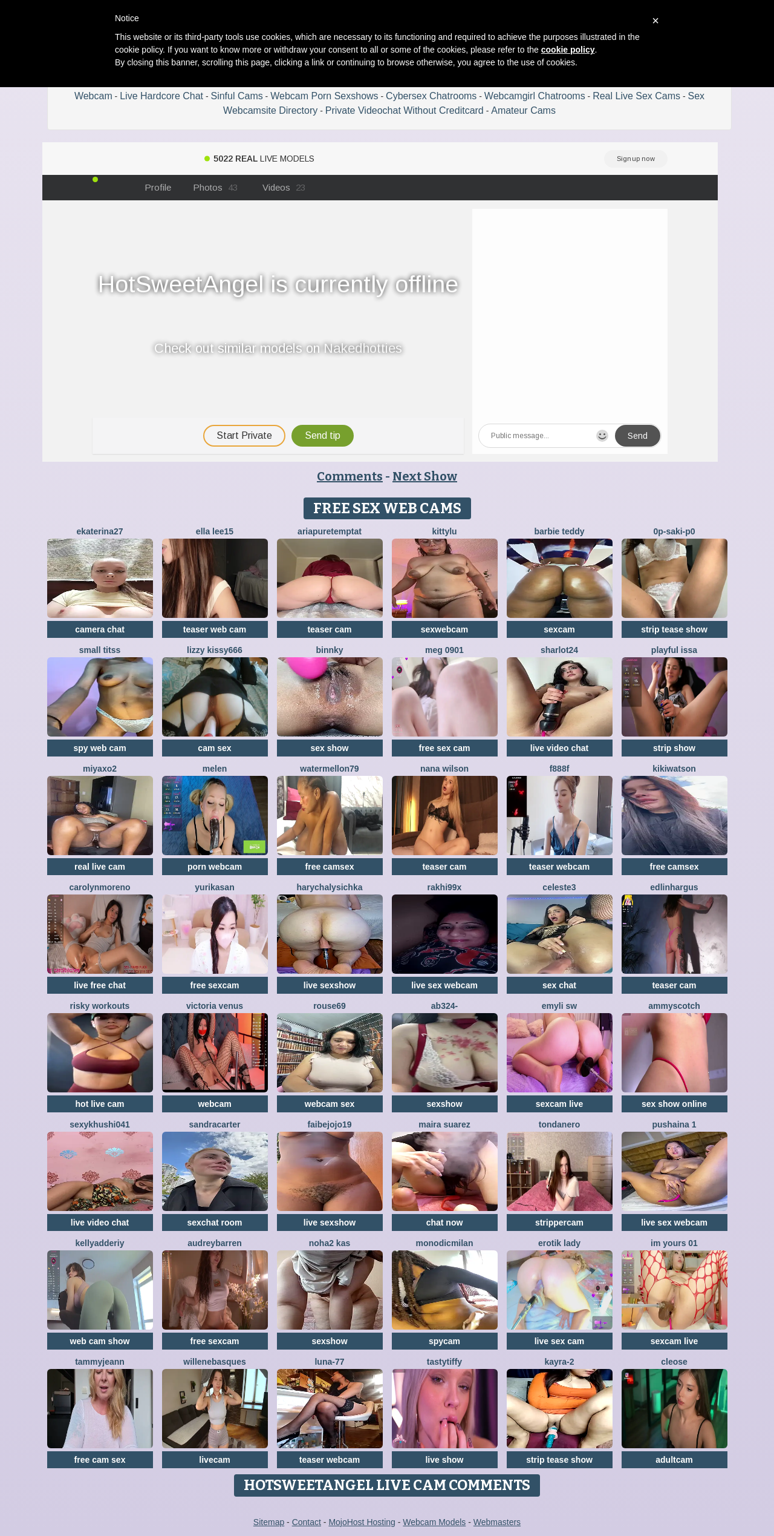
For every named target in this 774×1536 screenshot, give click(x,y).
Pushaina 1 (674, 1124)
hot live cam (100, 1104)
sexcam (559, 629)
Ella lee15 (214, 531)
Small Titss (99, 650)
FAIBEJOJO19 (329, 1124)
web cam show (100, 1341)
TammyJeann (100, 1362)
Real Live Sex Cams (636, 96)
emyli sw (559, 1006)
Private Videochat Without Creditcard (404, 110)
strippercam (559, 1222)
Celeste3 (559, 887)
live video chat (559, 748)
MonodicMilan (444, 1243)
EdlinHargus (674, 887)
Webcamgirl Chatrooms (534, 96)
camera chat (100, 629)
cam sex (214, 748)
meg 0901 (444, 650)
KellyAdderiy (100, 1243)
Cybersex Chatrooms (431, 96)
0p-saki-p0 (674, 531)
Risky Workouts (100, 1006)
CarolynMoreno (99, 887)
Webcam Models (434, 1522)
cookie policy (568, 49)
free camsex (329, 866)
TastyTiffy (444, 1362)
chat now (444, 1222)
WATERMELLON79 (329, 768)
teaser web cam (214, 629)
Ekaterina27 (99, 531)
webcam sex (330, 1104)
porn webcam (214, 866)
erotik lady (559, 1243)
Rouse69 (329, 1006)
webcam (214, 1104)
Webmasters (497, 1522)
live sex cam (560, 1341)
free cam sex (100, 1460)
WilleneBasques (214, 1362)
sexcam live (560, 1104)
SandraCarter (215, 1124)
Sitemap (268, 1522)
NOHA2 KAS (329, 1243)
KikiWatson (674, 768)
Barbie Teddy (559, 531)
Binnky (329, 650)
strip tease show (674, 629)
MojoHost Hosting (361, 1522)
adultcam (673, 1460)
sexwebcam (445, 629)
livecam (214, 1460)
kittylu (444, 531)
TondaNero (559, 1124)
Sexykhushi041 (100, 1124)
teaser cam (329, 629)
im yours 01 (674, 1243)
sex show (329, 748)
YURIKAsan (214, 887)
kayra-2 (559, 1362)
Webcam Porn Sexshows (324, 96)
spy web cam (99, 748)
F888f (560, 768)
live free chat (100, 985)
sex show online (674, 1104)
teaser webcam (559, 866)
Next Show (424, 476)
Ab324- (444, 1006)
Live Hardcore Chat (161, 96)
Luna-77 (329, 1362)
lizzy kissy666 (214, 650)
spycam (444, 1341)
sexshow (444, 1104)
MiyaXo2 (100, 768)
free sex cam (444, 748)
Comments (350, 476)
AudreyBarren (214, 1243)
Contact (306, 1522)
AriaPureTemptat (330, 531)
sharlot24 (559, 650)
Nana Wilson (444, 768)
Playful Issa (674, 650)
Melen (215, 768)
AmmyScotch (674, 1006)
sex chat (559, 985)
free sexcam (214, 985)
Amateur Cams (523, 110)
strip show (674, 748)
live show (444, 1460)
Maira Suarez (444, 1124)
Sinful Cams (236, 96)
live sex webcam (444, 985)
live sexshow (330, 985)
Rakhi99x (445, 887)
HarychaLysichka (330, 887)
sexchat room (214, 1222)
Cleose (674, 1362)
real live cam (99, 866)
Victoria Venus (214, 1006)
